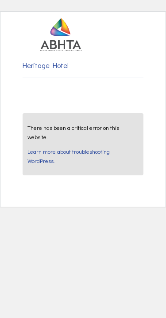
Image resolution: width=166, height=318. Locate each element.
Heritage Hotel (46, 65)
